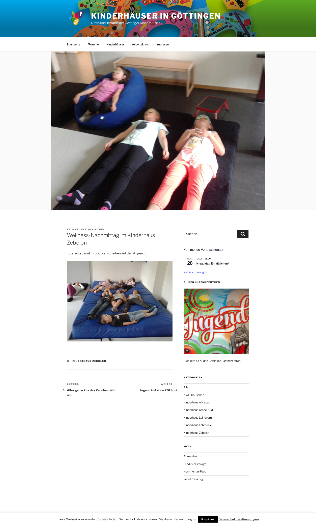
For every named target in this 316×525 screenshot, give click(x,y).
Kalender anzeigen (195, 272)
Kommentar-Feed (195, 471)
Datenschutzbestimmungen (238, 519)
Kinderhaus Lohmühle (198, 425)
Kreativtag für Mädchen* (212, 263)
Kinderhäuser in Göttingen (155, 16)
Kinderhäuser (115, 44)
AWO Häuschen (194, 395)
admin (99, 229)
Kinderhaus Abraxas (197, 402)
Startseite (73, 44)
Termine (93, 44)
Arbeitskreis (140, 44)
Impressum (163, 44)
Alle (186, 387)
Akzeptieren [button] (207, 519)
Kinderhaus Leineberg (198, 417)
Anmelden (190, 456)
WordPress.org (193, 479)
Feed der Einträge (195, 464)
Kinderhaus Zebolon (89, 361)
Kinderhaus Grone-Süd (198, 410)
